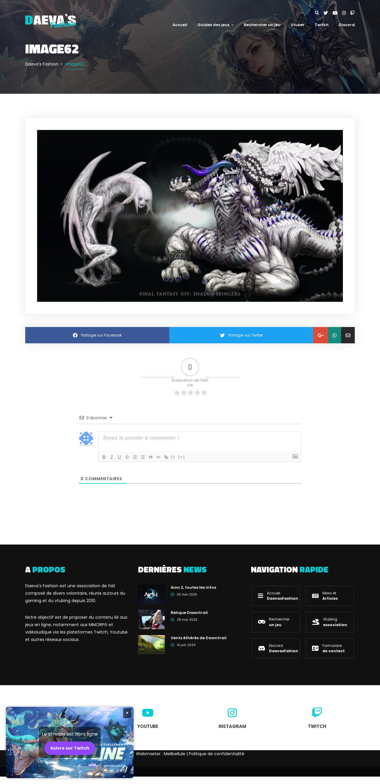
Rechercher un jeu (262, 25)
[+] (186, 456)
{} (178, 456)
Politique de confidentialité (216, 754)
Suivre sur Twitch (69, 748)
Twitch (322, 25)
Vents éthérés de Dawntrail (199, 638)
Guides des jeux (215, 25)
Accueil (179, 25)
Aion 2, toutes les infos (193, 587)
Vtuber (298, 25)
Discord (347, 25)
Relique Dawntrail (189, 612)
